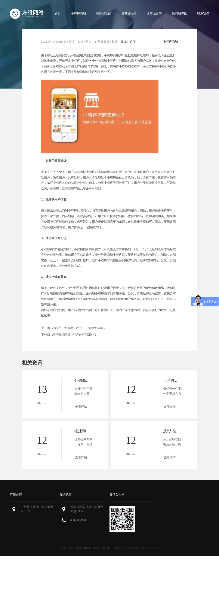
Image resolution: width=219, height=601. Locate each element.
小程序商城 (78, 13)
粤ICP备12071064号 (147, 548)
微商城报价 (128, 13)
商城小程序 (128, 41)
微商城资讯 (179, 13)
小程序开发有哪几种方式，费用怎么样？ (79, 328)
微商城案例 (154, 13)
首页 (58, 13)
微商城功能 (103, 13)
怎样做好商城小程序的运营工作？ (74, 334)
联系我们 (203, 13)
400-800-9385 (78, 520)
